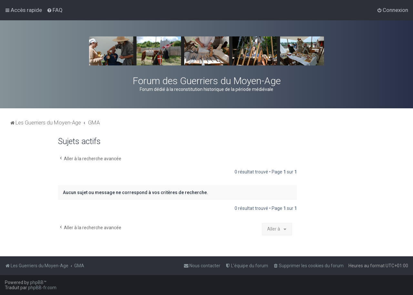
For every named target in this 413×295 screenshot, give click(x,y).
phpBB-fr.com (42, 287)
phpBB (37, 282)
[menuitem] (55, 10)
